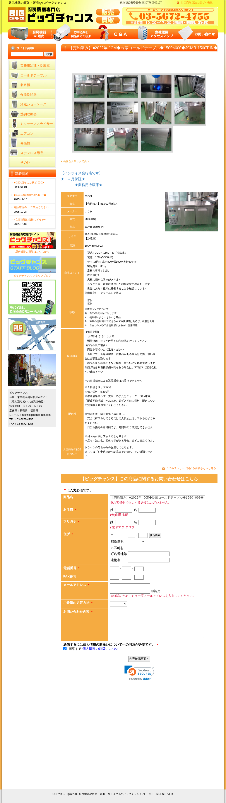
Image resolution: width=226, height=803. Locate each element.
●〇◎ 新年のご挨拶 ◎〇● (29, 182)
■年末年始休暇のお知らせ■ (30, 195)
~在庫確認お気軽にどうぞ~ (30, 219)
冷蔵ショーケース (33, 104)
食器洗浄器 (28, 95)
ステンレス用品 (31, 153)
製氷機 (25, 85)
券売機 (25, 143)
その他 (25, 162)
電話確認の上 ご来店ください (31, 207)
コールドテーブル (33, 75)
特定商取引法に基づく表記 (196, 2)
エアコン (26, 133)
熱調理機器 (28, 114)
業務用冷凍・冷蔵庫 (35, 65)
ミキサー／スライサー (36, 124)
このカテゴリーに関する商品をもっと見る (191, 468)
